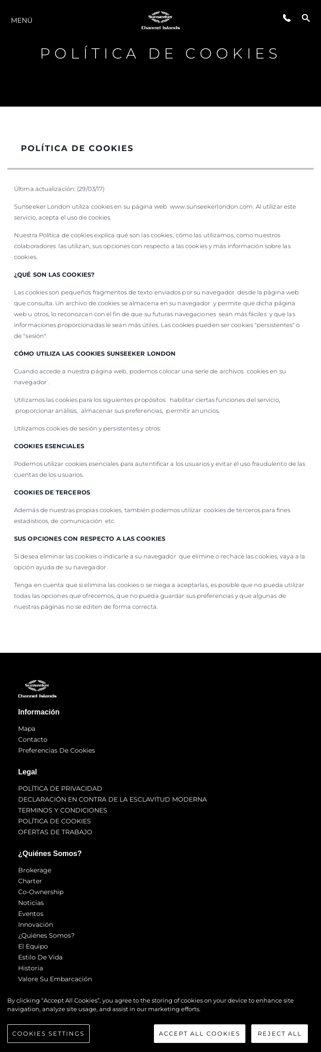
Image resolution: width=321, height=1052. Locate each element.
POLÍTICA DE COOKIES (54, 821)
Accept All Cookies (199, 1037)
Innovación (35, 924)
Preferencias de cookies (56, 750)
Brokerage (34, 870)
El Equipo (33, 946)
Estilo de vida (40, 957)
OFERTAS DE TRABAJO (55, 832)
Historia (30, 968)
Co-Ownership (40, 892)
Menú (22, 20)
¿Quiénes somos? (46, 935)
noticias (31, 903)
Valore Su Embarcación (55, 979)
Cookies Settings (48, 1037)
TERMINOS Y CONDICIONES (62, 810)
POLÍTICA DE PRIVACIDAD (60, 788)
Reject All (280, 1037)
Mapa (26, 728)
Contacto (33, 739)
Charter (30, 881)
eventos (30, 914)
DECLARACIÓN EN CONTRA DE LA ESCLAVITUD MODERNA (112, 799)
